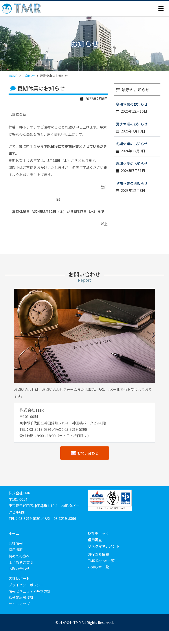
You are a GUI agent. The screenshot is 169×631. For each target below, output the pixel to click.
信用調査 (95, 539)
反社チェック (98, 533)
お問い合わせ (84, 453)
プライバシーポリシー (26, 584)
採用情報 (16, 549)
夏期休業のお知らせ (132, 163)
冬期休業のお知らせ (132, 104)
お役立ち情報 (98, 554)
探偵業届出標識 (21, 597)
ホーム (14, 533)
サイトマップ (19, 603)
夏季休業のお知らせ (132, 124)
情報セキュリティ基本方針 (30, 591)
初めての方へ (19, 556)
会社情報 (16, 543)
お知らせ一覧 (98, 566)
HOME (13, 75)
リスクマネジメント (103, 546)
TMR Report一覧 (101, 560)
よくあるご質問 (21, 562)
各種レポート (19, 578)
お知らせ (29, 75)
